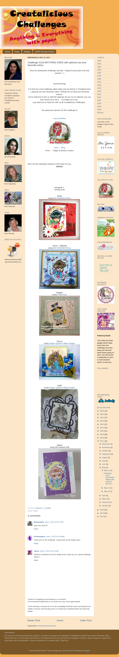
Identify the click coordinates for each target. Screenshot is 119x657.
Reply (36, 529)
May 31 (107, 470)
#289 (99, 88)
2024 (102, 418)
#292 (99, 97)
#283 (99, 70)
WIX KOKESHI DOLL (62, 198)
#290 (99, 91)
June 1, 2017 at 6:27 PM (54, 522)
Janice (36, 551)
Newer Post (34, 620)
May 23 (107, 488)
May (104, 467)
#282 (99, 67)
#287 (99, 82)
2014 (102, 516)
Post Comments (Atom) (47, 626)
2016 (102, 510)
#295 (99, 106)
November (106, 447)
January (105, 506)
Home (7, 52)
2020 (102, 431)
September (106, 454)
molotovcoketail (67, 651)
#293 (99, 100)
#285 (99, 76)
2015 (102, 513)
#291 (99, 94)
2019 (102, 434)
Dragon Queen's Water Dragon (62, 343)
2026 (102, 411)
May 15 (107, 491)
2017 (102, 441)
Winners (100, 113)
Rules (17, 52)
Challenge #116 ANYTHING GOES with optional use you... (109, 478)
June (104, 464)
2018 (102, 438)
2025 (102, 414)
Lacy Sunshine (59, 118)
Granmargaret (39, 536)
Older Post (85, 620)
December (106, 444)
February (105, 502)
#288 (99, 85)
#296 (99, 109)
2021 (102, 428)
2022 (102, 424)
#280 (99, 61)
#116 (35, 511)
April (104, 495)
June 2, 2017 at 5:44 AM (55, 536)
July (104, 461)
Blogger (87, 651)
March (104, 499)
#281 (99, 64)
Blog (63, 148)
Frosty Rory (62, 295)
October (105, 451)
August (105, 457)
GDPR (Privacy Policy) (44, 52)
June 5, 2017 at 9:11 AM (49, 551)
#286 (99, 79)
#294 (99, 103)
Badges (27, 52)
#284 (99, 73)
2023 (102, 421)
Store (56, 148)
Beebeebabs (39, 522)
